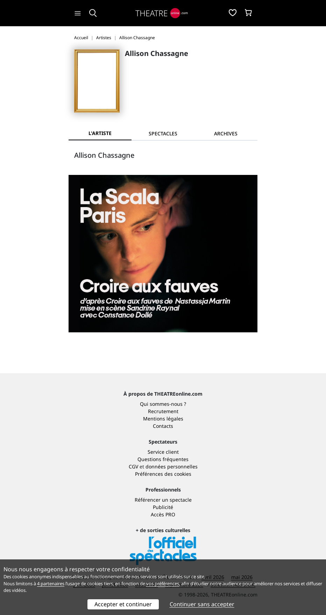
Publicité (163, 507)
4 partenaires (50, 583)
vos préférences (162, 583)
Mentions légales (163, 418)
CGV (133, 466)
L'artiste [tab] (100, 133)
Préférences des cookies (163, 474)
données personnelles (172, 466)
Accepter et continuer (123, 604)
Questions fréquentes (163, 459)
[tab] (163, 133)
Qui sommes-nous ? (163, 404)
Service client (163, 451)
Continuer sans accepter (202, 604)
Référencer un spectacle (163, 499)
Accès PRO (163, 514)
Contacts (163, 426)
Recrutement (163, 411)
